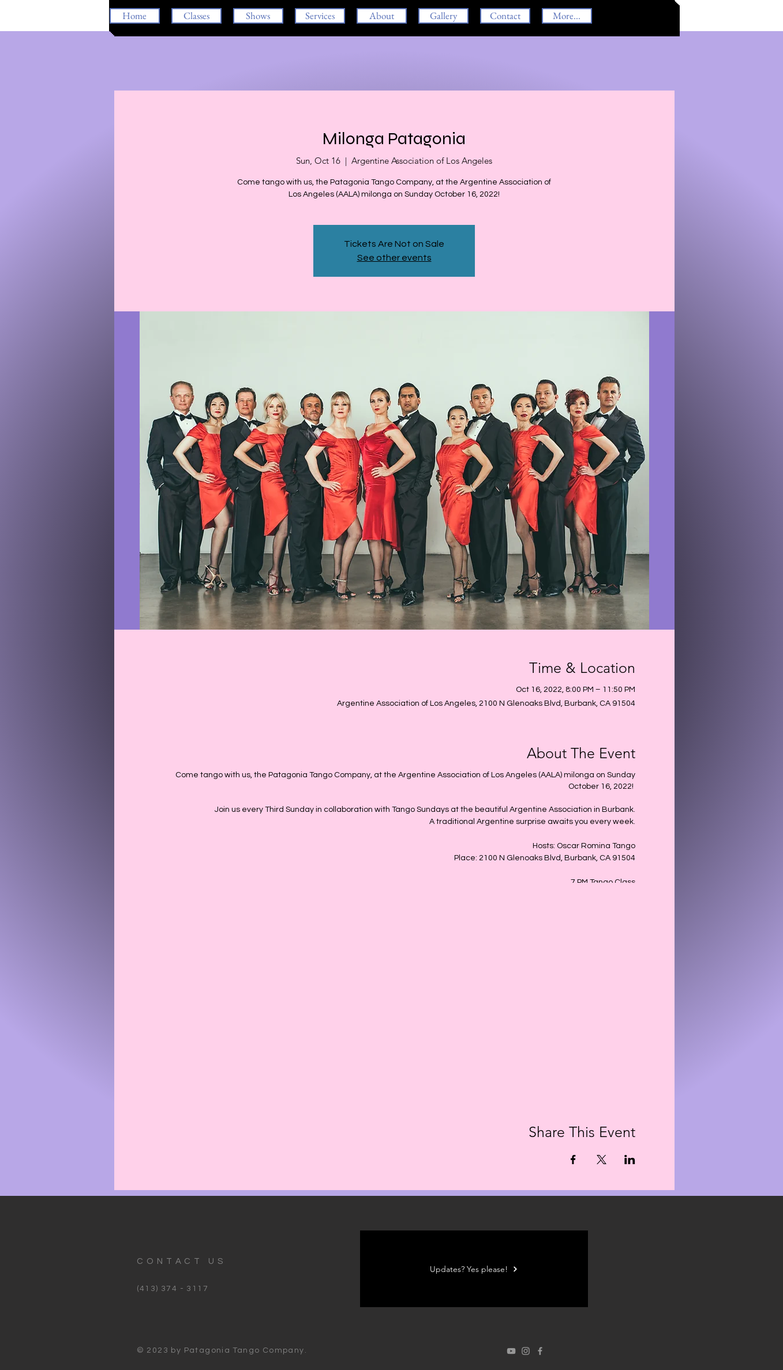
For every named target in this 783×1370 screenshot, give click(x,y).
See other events (394, 257)
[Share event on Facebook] (573, 1159)
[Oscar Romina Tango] (511, 1351)
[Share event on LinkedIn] (629, 1159)
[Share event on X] (601, 1159)
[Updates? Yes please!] (474, 1268)
